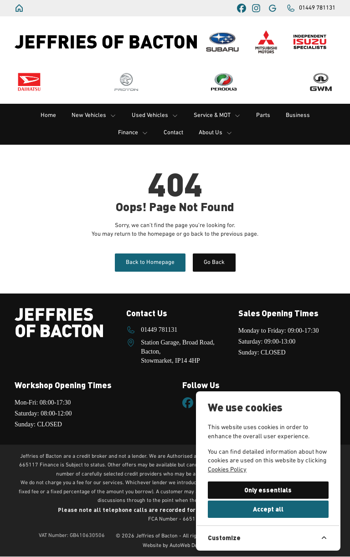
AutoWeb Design (188, 546)
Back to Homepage (150, 262)
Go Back (214, 262)
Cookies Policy (227, 469)
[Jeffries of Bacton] (20, 8)
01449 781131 (159, 329)
